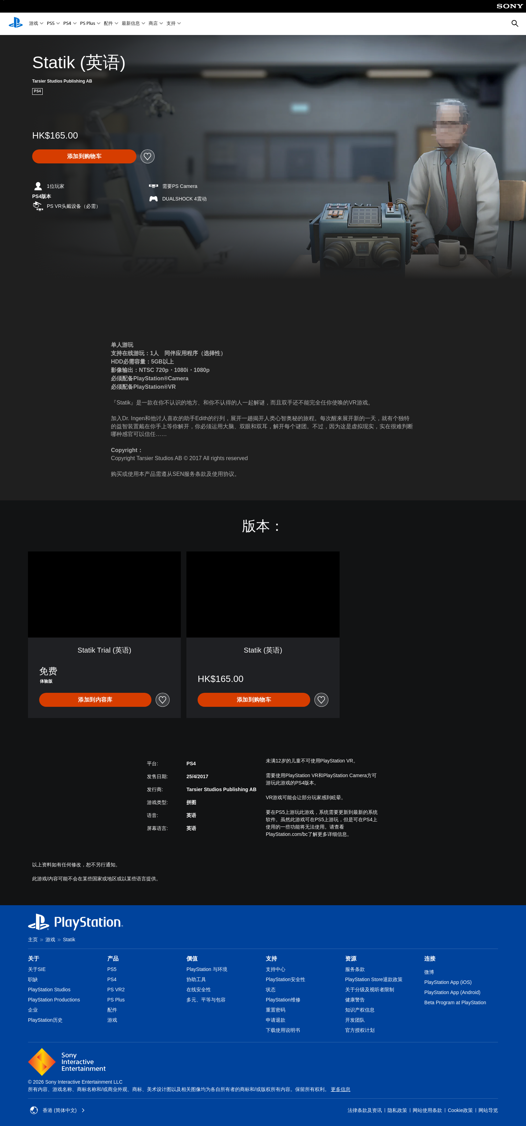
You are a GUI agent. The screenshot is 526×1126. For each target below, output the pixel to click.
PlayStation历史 (45, 1020)
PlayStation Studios (49, 989)
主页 (33, 939)
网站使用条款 (427, 1110)
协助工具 (196, 979)
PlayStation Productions (54, 999)
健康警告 (355, 999)
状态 (271, 989)
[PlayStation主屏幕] (15, 23)
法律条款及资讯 (365, 1110)
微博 (429, 972)
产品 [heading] (113, 959)
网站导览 (488, 1110)
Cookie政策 (460, 1110)
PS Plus (87, 24)
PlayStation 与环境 (206, 969)
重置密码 (275, 1010)
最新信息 (131, 24)
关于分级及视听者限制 (369, 989)
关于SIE (37, 969)
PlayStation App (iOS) (447, 982)
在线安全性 (198, 989)
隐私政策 (397, 1110)
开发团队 (355, 1020)
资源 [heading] (350, 959)
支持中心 (275, 969)
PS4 (67, 24)
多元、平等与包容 (206, 999)
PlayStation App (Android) (452, 992)
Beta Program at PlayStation (455, 1002)
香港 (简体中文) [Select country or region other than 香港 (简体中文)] (57, 1110)
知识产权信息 (360, 1010)
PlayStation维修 (283, 999)
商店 (153, 24)
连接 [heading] (429, 959)
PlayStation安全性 (285, 979)
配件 (108, 24)
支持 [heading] (271, 959)
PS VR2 (116, 989)
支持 (171, 24)
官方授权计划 (360, 1030)
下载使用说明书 (283, 1030)
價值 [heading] (192, 959)
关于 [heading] (33, 959)
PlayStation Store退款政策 (374, 979)
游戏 (33, 24)
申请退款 (275, 1020)
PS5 (51, 24)
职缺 (33, 979)
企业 (33, 1010)
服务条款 (355, 969)
